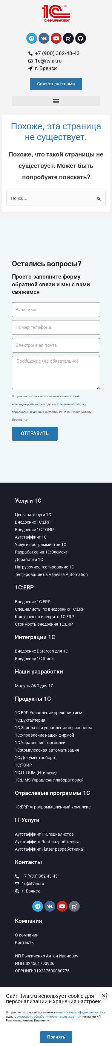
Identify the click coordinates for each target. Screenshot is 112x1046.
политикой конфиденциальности (81, 1012)
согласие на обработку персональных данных (49, 1016)
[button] (56, 101)
